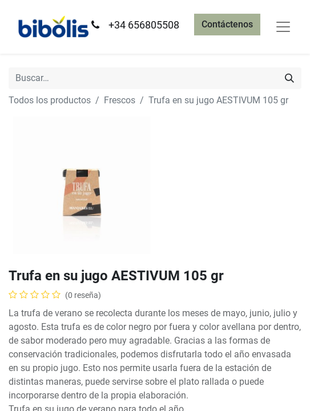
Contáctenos (227, 24)
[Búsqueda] (289, 78)
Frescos (119, 100)
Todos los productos (50, 100)
